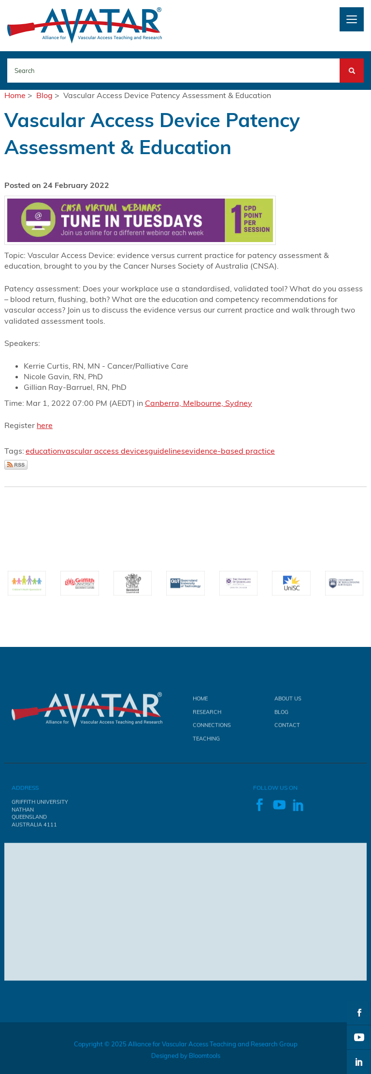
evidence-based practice (230, 451)
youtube (359, 1037)
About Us (287, 701)
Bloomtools (204, 1058)
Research (207, 714)
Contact (287, 727)
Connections (212, 727)
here (45, 425)
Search (352, 64)
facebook (359, 1013)
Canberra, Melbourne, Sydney (198, 403)
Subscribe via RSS (16, 465)
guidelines (166, 451)
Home (15, 95)
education (43, 451)
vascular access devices (104, 451)
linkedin (359, 1062)
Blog (44, 95)
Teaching (206, 741)
